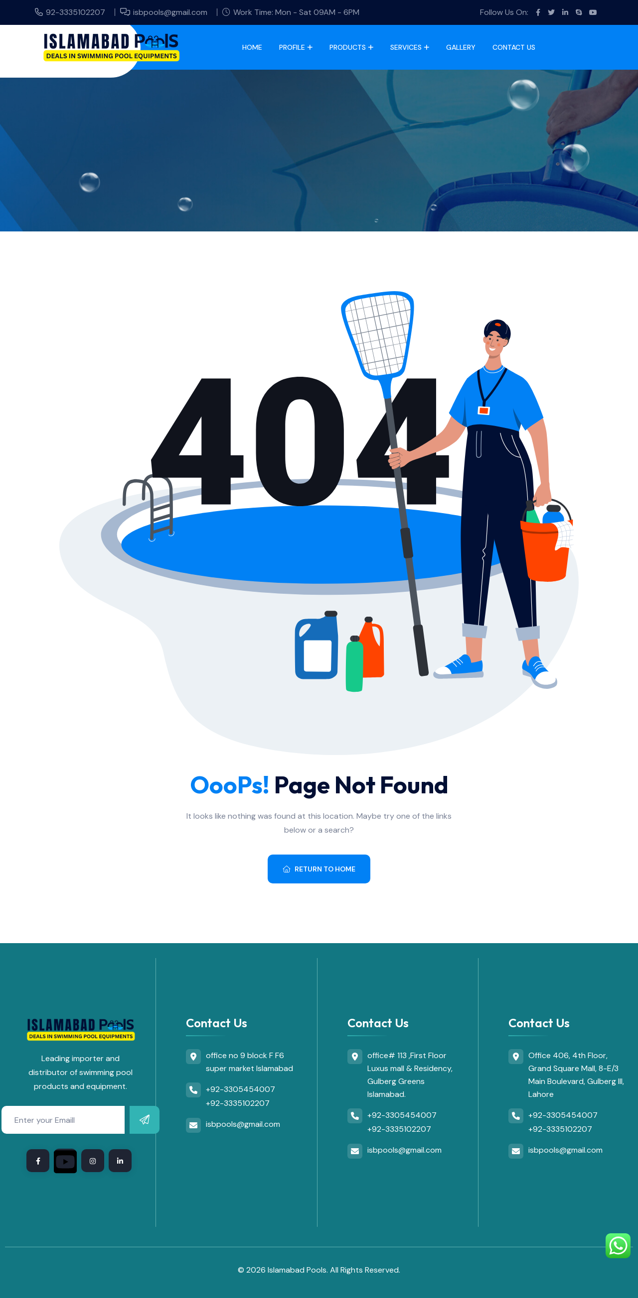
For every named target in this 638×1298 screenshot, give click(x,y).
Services (406, 47)
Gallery (461, 47)
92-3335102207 (75, 12)
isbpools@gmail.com (170, 12)
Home (252, 47)
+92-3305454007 (240, 1089)
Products (347, 47)
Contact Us (513, 47)
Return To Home (319, 869)
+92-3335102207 (238, 1103)
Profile (292, 47)
